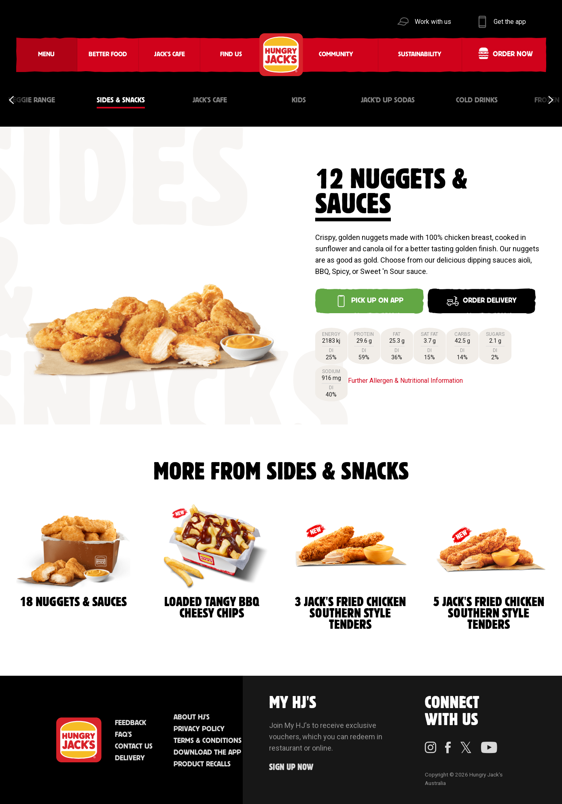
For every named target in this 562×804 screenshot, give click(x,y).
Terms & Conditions (208, 740)
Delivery (130, 758)
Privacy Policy (199, 729)
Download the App (207, 752)
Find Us (231, 54)
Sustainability (419, 54)
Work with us (433, 21)
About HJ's (192, 717)
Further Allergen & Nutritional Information (405, 380)
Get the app (510, 21)
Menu (46, 54)
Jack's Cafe (169, 54)
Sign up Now (291, 767)
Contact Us (134, 746)
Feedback (130, 723)
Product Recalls (202, 764)
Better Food (108, 54)
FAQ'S (123, 734)
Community (336, 54)
